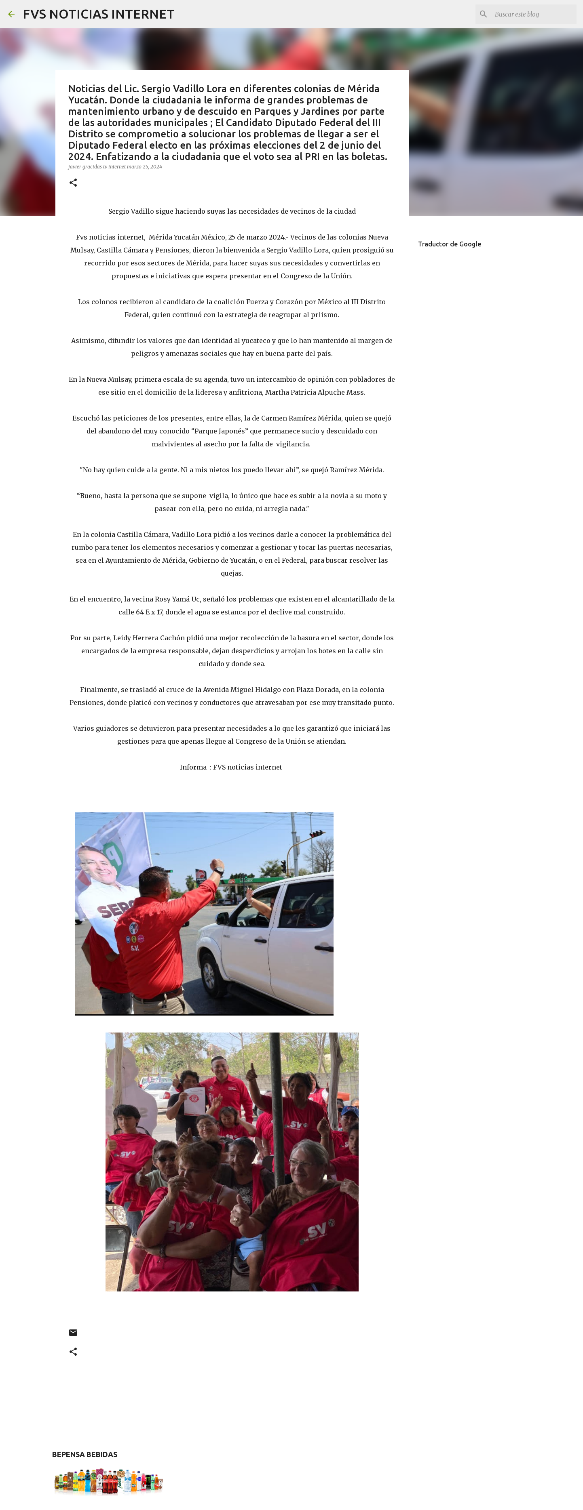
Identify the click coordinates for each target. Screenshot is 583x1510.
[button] (73, 183)
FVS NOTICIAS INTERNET (99, 13)
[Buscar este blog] (534, 14)
